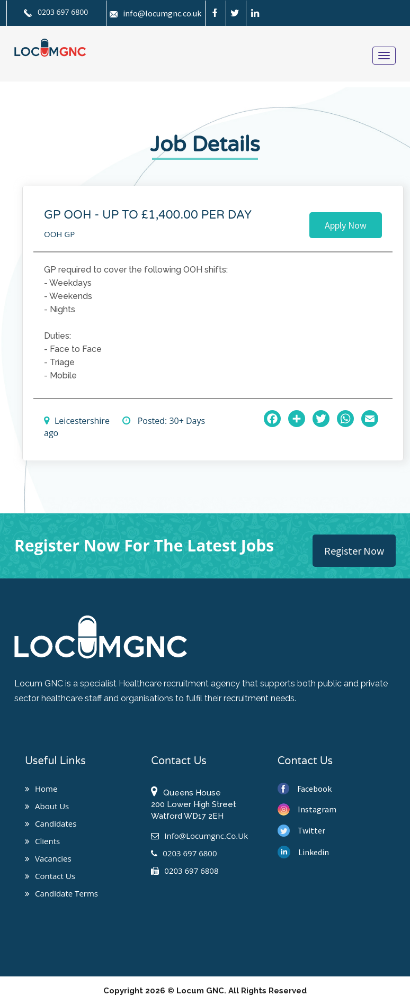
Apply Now (346, 225)
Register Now (354, 550)
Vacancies (48, 858)
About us (47, 806)
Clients (42, 841)
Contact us (50, 876)
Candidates (50, 823)
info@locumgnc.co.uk (155, 13)
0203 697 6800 (56, 12)
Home (41, 788)
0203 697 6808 (184, 870)
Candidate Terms (61, 893)
